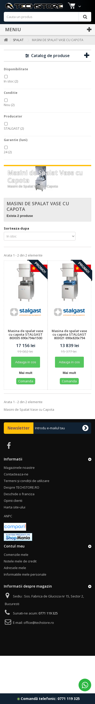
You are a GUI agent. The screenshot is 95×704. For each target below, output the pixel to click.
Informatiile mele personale (25, 582)
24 (8, 159)
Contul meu (14, 553)
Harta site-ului (14, 514)
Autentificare (80, 4)
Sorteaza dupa (16, 236)
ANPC (8, 523)
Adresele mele (15, 575)
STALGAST (14, 136)
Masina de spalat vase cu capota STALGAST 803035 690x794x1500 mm (25, 344)
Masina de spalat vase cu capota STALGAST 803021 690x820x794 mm (69, 344)
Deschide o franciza (19, 501)
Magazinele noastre (20, 4)
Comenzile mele (16, 562)
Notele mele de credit (20, 568)
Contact (58, 4)
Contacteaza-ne (16, 481)
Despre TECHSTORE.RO (21, 495)
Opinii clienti (13, 508)
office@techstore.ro (39, 630)
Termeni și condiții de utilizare (26, 488)
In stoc (11, 89)
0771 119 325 (69, 698)
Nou (9, 112)
